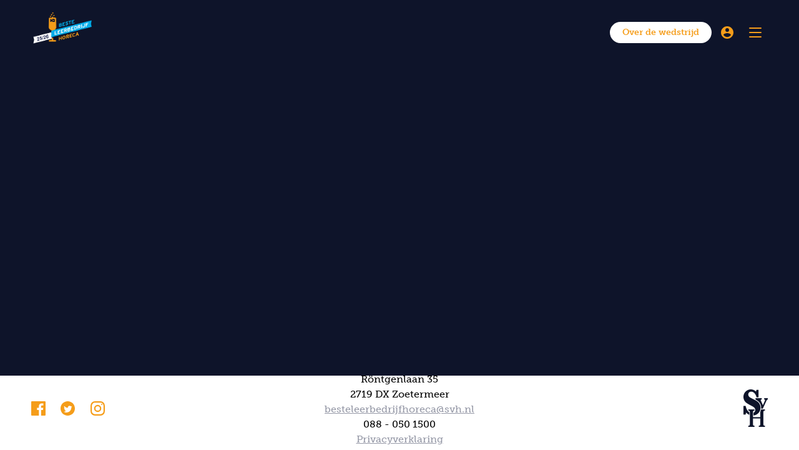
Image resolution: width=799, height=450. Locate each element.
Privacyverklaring (399, 439)
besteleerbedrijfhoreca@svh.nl (399, 409)
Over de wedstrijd (660, 32)
